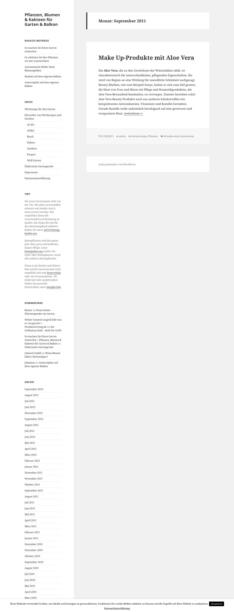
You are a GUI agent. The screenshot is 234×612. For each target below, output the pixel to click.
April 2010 (30, 592)
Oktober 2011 (32, 484)
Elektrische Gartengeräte (39, 166)
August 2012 (32, 425)
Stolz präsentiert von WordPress (117, 164)
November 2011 (34, 478)
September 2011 (34, 490)
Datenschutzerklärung (37, 178)
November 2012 (34, 413)
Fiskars (31, 142)
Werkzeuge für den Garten (40, 109)
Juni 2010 (30, 580)
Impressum (31, 172)
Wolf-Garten (34, 160)
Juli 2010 (29, 574)
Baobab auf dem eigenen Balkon (43, 76)
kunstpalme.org (34, 251)
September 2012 (34, 419)
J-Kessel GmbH (33, 353)
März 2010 (31, 597)
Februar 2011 (32, 532)
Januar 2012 (31, 466)
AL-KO (30, 124)
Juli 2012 (29, 431)
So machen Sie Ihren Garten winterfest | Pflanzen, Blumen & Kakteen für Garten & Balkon (43, 340)
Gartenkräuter (139, 136)
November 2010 (34, 550)
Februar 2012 (32, 460)
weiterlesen (133, 113)
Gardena (32, 148)
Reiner (28, 310)
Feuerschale (54, 272)
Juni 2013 (30, 407)
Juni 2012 (30, 437)
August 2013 (32, 395)
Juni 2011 (30, 508)
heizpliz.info (54, 287)
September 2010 (34, 562)
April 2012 (30, 448)
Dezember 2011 (34, 472)
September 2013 (34, 389)
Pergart (31, 154)
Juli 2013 (29, 401)
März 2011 (31, 526)
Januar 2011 (31, 538)
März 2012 (31, 454)
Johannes (30, 362)
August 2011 (32, 496)
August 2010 (32, 568)
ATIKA (30, 130)
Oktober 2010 (32, 556)
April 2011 (30, 520)
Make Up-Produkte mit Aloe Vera (146, 57)
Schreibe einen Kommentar (178, 136)
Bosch (30, 136)
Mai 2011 (30, 514)
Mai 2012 (30, 442)
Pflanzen (153, 136)
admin (122, 136)
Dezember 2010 (34, 544)
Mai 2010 (30, 586)
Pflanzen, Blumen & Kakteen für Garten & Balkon (42, 19)
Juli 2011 (29, 502)
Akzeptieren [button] (216, 603)
